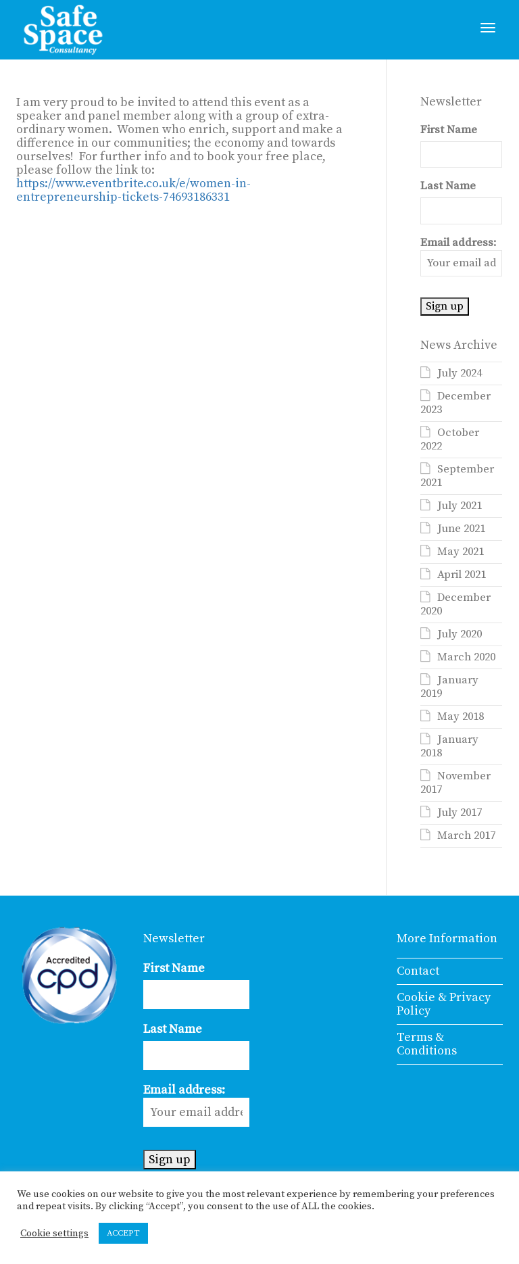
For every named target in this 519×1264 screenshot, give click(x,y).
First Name (448, 130)
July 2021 (459, 506)
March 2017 (466, 836)
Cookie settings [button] (54, 1233)
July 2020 (459, 634)
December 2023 (455, 403)
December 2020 (455, 604)
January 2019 (449, 687)
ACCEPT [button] (123, 1232)
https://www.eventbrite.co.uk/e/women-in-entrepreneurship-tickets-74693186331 (133, 190)
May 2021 (460, 552)
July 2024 (459, 373)
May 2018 (460, 717)
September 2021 (457, 476)
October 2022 (449, 440)
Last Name (448, 186)
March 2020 (466, 657)
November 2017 (455, 783)
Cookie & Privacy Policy (444, 1004)
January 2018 (449, 746)
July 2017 (459, 813)
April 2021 (461, 575)
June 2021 (461, 529)
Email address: (461, 256)
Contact (418, 971)
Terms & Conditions (427, 1044)
